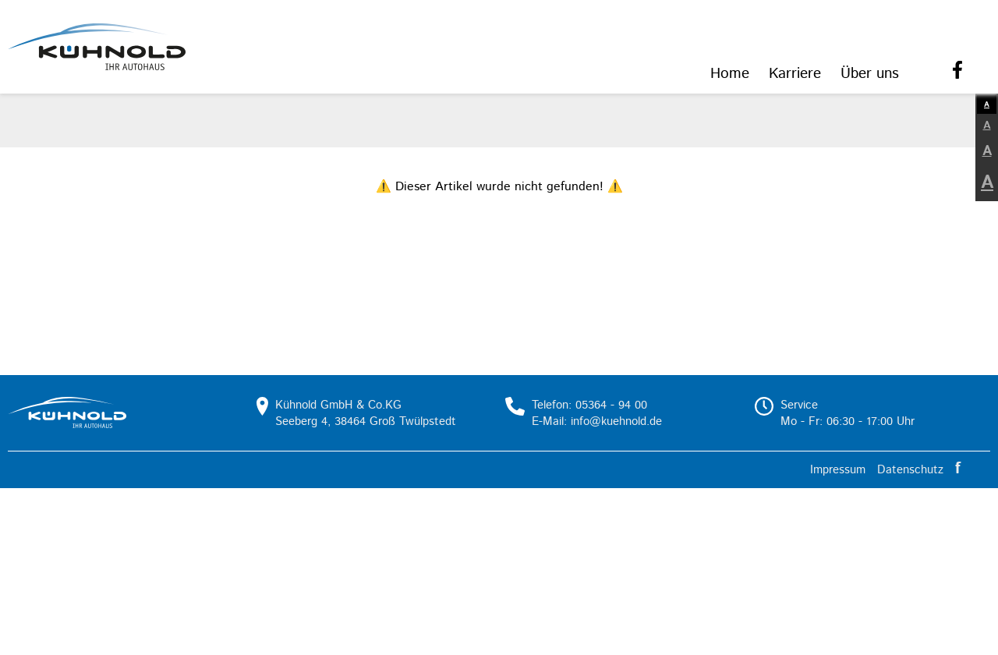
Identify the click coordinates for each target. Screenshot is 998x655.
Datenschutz (910, 470)
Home (729, 73)
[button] (97, 46)
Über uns (870, 73)
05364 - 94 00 (611, 405)
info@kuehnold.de (616, 421)
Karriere (795, 73)
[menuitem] (729, 74)
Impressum (837, 470)
